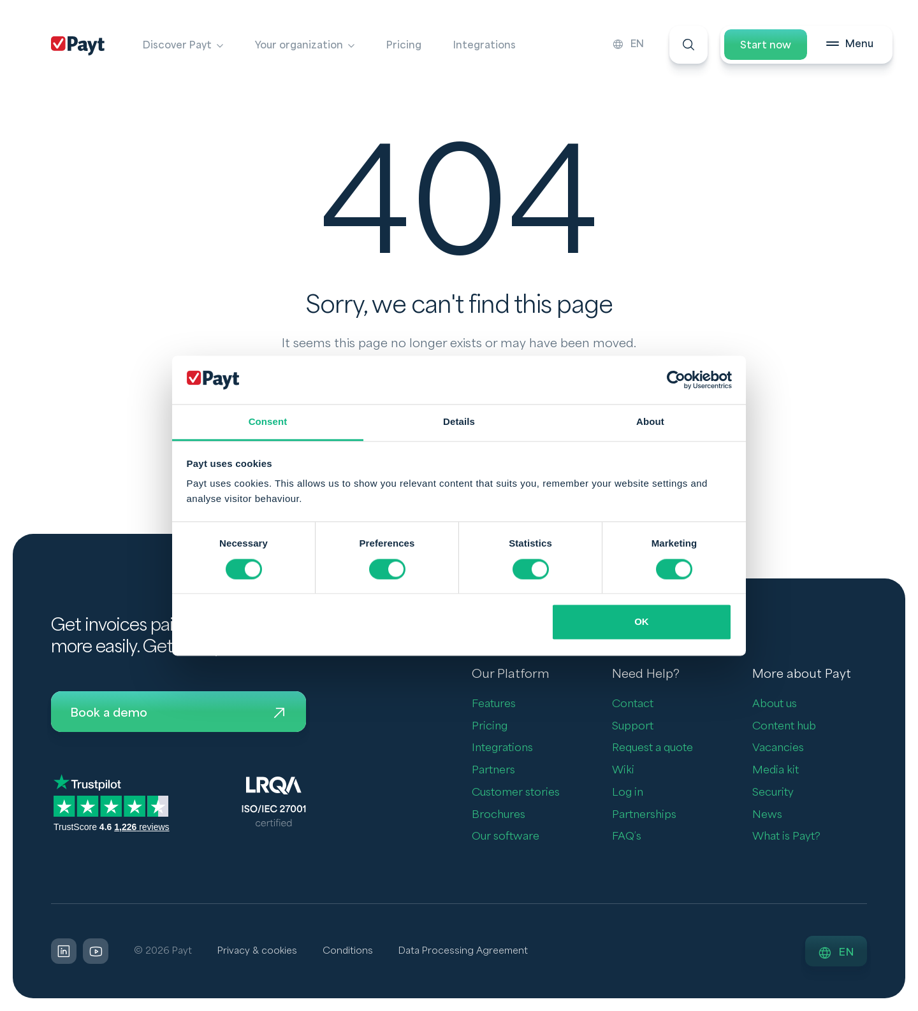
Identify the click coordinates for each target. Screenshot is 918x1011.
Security (773, 792)
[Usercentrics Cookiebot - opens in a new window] (676, 379)
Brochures (498, 814)
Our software (505, 836)
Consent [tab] (268, 422)
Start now (765, 45)
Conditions (348, 950)
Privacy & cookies (257, 950)
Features (494, 704)
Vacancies (778, 748)
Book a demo (178, 713)
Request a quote (652, 748)
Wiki (623, 770)
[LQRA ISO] (274, 801)
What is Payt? (786, 836)
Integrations (484, 45)
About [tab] (650, 422)
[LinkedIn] (63, 951)
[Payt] (78, 45)
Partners (493, 770)
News (767, 814)
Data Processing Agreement (463, 950)
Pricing (403, 45)
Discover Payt (177, 45)
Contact (632, 704)
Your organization (299, 45)
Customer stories (516, 792)
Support (632, 726)
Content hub (784, 726)
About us (774, 704)
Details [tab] (459, 422)
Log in (627, 792)
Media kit (775, 770)
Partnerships (644, 814)
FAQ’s (626, 836)
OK (641, 622)
